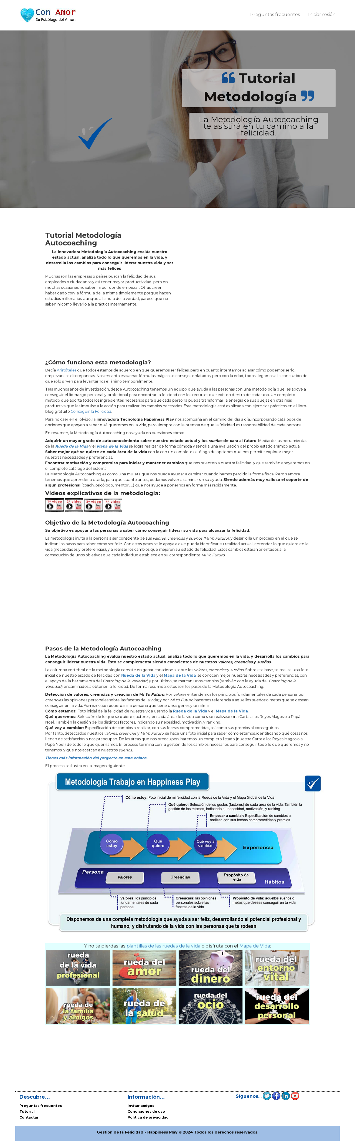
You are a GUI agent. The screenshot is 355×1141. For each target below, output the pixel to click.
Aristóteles (103, 400)
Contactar (29, 1117)
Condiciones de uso (146, 1111)
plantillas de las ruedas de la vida (168, 910)
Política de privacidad (148, 1117)
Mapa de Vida (229, 910)
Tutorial (27, 1111)
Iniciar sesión (322, 14)
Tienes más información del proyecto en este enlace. (123, 785)
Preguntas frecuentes (275, 14)
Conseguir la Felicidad (119, 428)
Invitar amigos (141, 1106)
